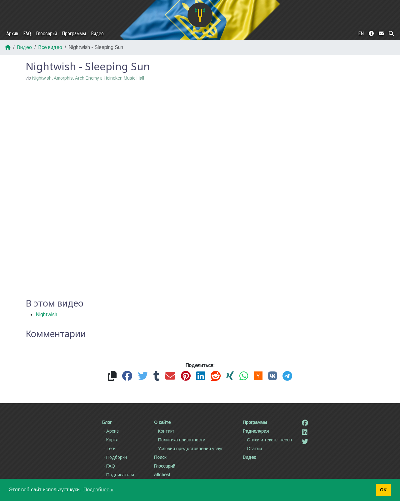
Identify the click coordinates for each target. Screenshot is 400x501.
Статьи (252, 448)
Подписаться (118, 474)
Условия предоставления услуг (188, 448)
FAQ (27, 34)
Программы (74, 34)
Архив (12, 34)
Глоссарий (46, 34)
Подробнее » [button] (98, 489)
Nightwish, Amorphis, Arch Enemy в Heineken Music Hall (88, 78)
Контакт (164, 431)
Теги (109, 448)
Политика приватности (179, 439)
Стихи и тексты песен (267, 439)
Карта (110, 439)
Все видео (50, 47)
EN (361, 34)
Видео (97, 34)
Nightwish (46, 314)
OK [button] (383, 489)
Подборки (114, 457)
